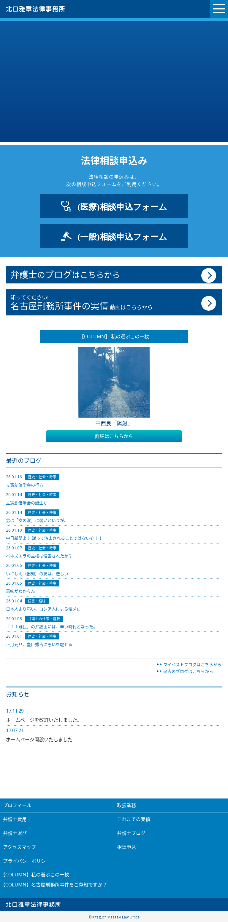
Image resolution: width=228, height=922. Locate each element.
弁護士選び (15, 833)
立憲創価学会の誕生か (27, 503)
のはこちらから (65, 274)
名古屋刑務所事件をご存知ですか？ (69, 884)
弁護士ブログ (131, 833)
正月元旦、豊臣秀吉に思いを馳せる (39, 644)
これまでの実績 (133, 819)
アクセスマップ (19, 847)
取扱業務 (126, 805)
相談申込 (126, 847)
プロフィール (17, 805)
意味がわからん (20, 591)
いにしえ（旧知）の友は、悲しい (37, 573)
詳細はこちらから (114, 436)
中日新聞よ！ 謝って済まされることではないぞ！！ (54, 538)
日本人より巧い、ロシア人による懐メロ (43, 609)
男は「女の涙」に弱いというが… (36, 520)
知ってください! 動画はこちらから (81, 303)
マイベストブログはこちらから (192, 664)
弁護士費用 (15, 819)
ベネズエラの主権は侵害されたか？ (39, 556)
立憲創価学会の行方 (24, 485)
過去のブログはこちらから (188, 671)
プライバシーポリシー (26, 861)
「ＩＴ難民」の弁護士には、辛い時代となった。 (51, 626)
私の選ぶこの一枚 (50, 874)
